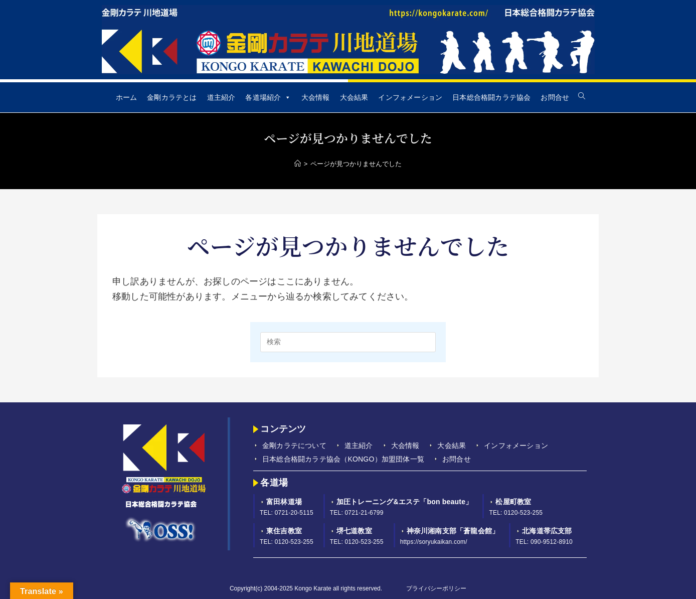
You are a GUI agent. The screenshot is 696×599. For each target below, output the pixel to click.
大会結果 (354, 97)
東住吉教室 (284, 531)
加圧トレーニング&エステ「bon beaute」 (404, 502)
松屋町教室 (513, 502)
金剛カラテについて (294, 445)
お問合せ (555, 97)
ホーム (126, 97)
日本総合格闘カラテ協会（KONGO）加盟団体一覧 (343, 459)
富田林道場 (284, 502)
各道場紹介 (268, 97)
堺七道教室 (354, 531)
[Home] (297, 164)
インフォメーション (410, 97)
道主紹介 (221, 97)
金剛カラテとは (172, 97)
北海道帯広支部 (547, 531)
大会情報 (315, 97)
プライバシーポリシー (436, 588)
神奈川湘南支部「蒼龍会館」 (453, 531)
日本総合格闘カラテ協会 (491, 97)
